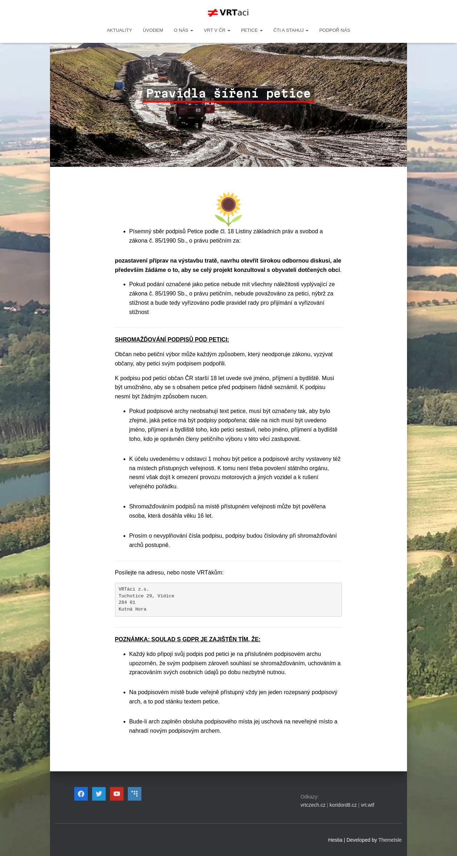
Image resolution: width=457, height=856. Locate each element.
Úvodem (153, 30)
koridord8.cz (343, 805)
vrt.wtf (367, 805)
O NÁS (183, 30)
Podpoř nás (334, 30)
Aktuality (119, 30)
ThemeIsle (390, 840)
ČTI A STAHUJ (291, 30)
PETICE (252, 30)
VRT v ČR (217, 30)
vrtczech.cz (313, 805)
